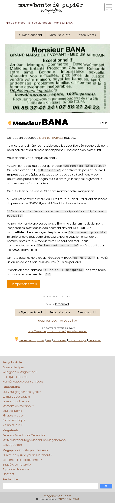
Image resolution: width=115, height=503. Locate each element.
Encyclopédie (12, 362)
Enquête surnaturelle (17, 465)
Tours (103, 123)
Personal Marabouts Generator (24, 435)
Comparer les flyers (24, 284)
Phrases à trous (13, 416)
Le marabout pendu (16, 401)
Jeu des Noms (12, 411)
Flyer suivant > (87, 35)
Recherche (10, 479)
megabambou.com (57, 496)
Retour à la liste (60, 35)
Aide (48, 340)
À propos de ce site (16, 469)
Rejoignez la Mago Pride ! (20, 372)
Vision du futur (12, 425)
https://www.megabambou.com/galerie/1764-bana (57, 331)
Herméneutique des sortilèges (23, 382)
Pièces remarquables (29, 340)
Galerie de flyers (14, 367)
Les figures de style (15, 377)
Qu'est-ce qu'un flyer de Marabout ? (27, 455)
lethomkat (62, 304)
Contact (8, 474)
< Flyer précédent (30, 35)
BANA (55, 122)
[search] (49, 486)
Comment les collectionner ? (22, 460)
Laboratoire (11, 387)
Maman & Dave (68, 499)
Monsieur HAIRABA (51, 138)
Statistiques (60, 340)
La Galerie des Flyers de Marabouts (29, 23)
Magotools (10, 430)
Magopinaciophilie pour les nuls (25, 450)
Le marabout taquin (16, 397)
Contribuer (94, 340)
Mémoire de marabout (18, 406)
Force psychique (14, 420)
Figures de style (77, 340)
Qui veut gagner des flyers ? (22, 392)
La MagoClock (12, 445)
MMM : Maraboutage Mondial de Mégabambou (35, 440)
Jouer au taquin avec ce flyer (57, 321)
